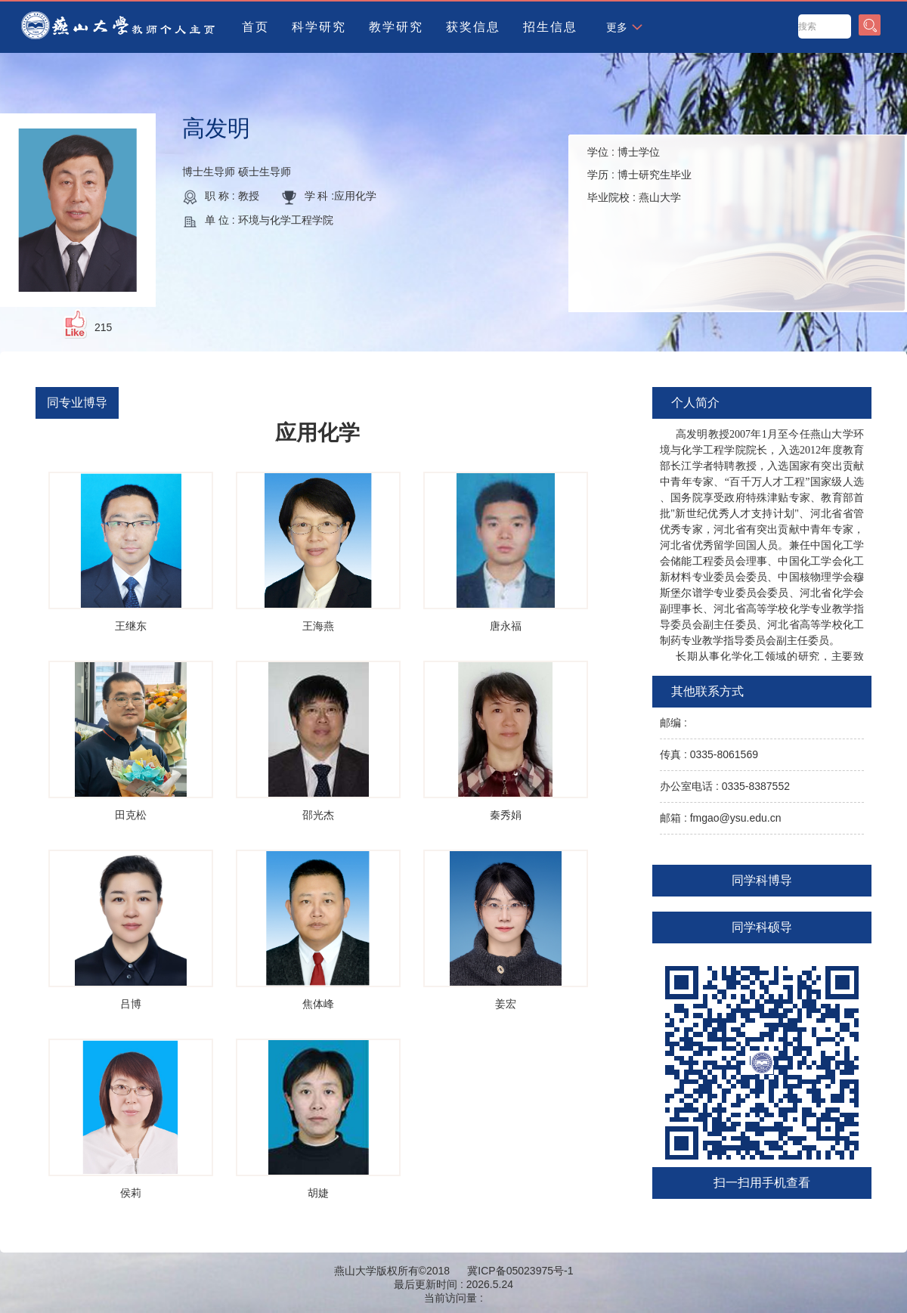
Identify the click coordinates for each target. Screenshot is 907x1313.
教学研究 (396, 26)
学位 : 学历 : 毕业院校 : (639, 174)
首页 (255, 26)
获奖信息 (473, 26)
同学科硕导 (762, 927)
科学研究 (319, 26)
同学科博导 (762, 880)
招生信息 (550, 26)
